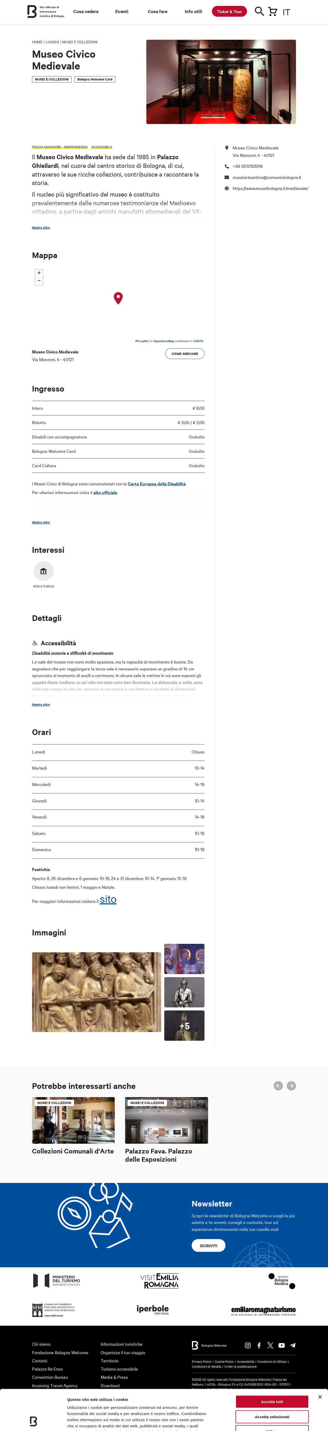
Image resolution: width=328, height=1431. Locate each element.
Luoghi (52, 41)
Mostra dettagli (269, 1421)
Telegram (293, 1345)
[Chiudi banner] (320, 1359)
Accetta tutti (272, 1363)
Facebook (259, 1345)
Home (37, 41)
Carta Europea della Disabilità (157, 484)
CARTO (198, 341)
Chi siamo (41, 1344)
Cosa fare (157, 11)
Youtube (282, 1345)
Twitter (270, 1345)
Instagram (248, 1345)
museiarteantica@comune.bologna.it (267, 177)
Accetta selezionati (272, 1378)
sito (108, 899)
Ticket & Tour (229, 11)
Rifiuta (272, 1393)
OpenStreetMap (163, 341)
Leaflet (141, 341)
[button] (118, 298)
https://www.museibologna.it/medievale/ (270, 188)
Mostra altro (41, 227)
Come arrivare (185, 353)
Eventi (121, 11)
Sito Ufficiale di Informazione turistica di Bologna (52, 11)
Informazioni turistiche (121, 1344)
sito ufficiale (105, 492)
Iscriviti (208, 1245)
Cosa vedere (85, 11)
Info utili (193, 11)
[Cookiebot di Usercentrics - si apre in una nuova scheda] (33, 1421)
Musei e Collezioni (80, 41)
